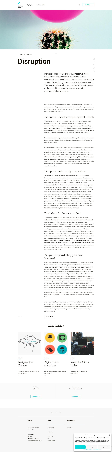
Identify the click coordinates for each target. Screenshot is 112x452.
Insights (20, 358)
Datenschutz (50, 436)
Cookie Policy (86, 449)
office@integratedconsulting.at (35, 440)
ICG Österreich (51, 427)
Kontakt (88, 5)
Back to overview (25, 54)
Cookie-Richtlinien (51, 440)
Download (36, 396)
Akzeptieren (80, 447)
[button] (109, 435)
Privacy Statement (93, 449)
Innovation (49, 316)
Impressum (99, 449)
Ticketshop (69, 427)
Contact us (76, 396)
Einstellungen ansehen (103, 447)
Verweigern (91, 447)
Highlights (29, 5)
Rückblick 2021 (40, 5)
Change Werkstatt (20, 5)
